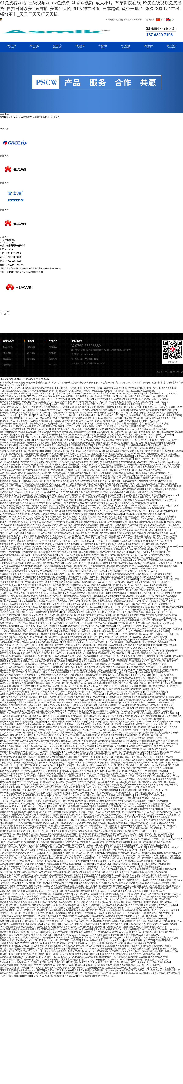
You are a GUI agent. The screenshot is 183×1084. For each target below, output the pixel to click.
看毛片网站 (5, 727)
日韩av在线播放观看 (9, 803)
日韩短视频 (144, 432)
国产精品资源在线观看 (10, 467)
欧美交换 (105, 937)
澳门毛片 (20, 907)
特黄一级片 (23, 445)
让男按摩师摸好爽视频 (10, 470)
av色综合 (137, 412)
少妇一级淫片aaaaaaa (98, 639)
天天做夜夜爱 (158, 680)
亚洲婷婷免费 (168, 869)
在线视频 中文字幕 (69, 760)
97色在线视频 (6, 724)
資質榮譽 (7, 359)
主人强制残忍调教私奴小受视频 (108, 453)
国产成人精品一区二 (58, 576)
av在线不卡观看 (139, 792)
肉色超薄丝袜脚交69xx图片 (13, 612)
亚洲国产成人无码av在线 (32, 615)
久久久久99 (117, 483)
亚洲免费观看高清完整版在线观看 (80, 888)
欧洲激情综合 (139, 656)
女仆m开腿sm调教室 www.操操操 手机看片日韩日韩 (24, 929)
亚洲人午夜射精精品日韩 (74, 585)
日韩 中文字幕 (25, 669)
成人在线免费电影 (169, 713)
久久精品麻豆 (77, 956)
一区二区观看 (78, 902)
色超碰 (122, 473)
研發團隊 (53, 353)
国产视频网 (172, 937)
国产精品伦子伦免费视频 (98, 776)
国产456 (47, 568)
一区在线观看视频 (58, 442)
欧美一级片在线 (107, 842)
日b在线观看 (20, 812)
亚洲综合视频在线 (31, 664)
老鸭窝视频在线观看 (139, 705)
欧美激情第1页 (7, 683)
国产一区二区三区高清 (39, 401)
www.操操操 (87, 836)
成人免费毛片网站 (145, 462)
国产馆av (109, 697)
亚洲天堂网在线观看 (137, 956)
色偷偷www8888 (137, 935)
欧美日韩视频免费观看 (94, 565)
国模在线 (52, 727)
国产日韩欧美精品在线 (103, 508)
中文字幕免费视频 (50, 434)
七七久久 (23, 538)
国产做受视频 (64, 546)
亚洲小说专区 (19, 549)
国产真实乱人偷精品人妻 (112, 921)
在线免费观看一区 (104, 432)
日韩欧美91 (62, 820)
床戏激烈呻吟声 (21, 555)
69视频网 (54, 456)
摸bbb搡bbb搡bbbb (27, 880)
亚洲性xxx (140, 615)
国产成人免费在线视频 (163, 538)
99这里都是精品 (7, 702)
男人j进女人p (88, 951)
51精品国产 (154, 500)
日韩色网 (167, 667)
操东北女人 (63, 593)
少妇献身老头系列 (77, 689)
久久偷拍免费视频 (107, 803)
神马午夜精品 (121, 697)
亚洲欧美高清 (143, 609)
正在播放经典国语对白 (106, 390)
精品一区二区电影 (22, 689)
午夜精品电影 (24, 451)
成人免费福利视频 (156, 508)
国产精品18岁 (35, 697)
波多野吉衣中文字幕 (23, 943)
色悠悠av (156, 866)
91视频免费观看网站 (46, 494)
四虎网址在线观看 (59, 412)
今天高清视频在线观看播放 (121, 399)
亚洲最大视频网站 (122, 437)
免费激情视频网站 (154, 615)
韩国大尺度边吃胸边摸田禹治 (150, 522)
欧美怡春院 (41, 421)
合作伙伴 (55, 117)
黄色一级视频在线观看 (149, 442)
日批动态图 (5, 686)
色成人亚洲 (94, 620)
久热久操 (121, 401)
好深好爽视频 (172, 740)
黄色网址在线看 (161, 631)
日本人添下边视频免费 (87, 905)
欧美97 (90, 689)
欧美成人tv (167, 705)
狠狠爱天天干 (105, 885)
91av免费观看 (6, 555)
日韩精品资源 (68, 415)
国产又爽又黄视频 (104, 746)
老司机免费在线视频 (78, 464)
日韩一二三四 (109, 579)
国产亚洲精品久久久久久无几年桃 (53, 713)
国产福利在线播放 (113, 749)
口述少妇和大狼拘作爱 (139, 667)
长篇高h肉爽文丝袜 (96, 648)
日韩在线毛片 (49, 697)
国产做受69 (104, 546)
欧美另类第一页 (140, 437)
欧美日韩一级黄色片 (99, 478)
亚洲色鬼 (175, 910)
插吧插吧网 (114, 689)
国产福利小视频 (174, 606)
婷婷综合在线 (117, 776)
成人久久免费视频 (140, 396)
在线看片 (55, 407)
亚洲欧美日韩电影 (109, 883)
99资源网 (32, 902)
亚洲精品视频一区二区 (95, 571)
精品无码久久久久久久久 (164, 388)
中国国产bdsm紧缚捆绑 (142, 842)
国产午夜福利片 (7, 645)
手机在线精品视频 (155, 694)
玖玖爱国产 (175, 563)
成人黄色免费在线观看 (170, 683)
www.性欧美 (43, 429)
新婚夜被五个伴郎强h (37, 508)
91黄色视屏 (44, 407)
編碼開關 (31, 353)
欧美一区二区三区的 (38, 833)
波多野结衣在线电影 (9, 587)
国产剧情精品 (106, 456)
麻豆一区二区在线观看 (161, 609)
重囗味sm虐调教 (155, 565)
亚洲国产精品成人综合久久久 (118, 694)
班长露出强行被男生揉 (29, 478)
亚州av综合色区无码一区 (116, 590)
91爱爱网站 (67, 724)
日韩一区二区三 (117, 478)
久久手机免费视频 (142, 467)
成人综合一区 (128, 527)
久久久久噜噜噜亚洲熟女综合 (62, 672)
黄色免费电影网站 (8, 828)
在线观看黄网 (39, 721)
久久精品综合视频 (156, 524)
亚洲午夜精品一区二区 (111, 415)
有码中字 (170, 773)
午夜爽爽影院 (6, 388)
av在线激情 (177, 451)
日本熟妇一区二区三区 (24, 776)
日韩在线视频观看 (65, 773)
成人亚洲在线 (114, 494)
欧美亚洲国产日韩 (119, 683)
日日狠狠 (44, 456)
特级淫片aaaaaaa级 (9, 740)
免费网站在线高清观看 (33, 617)
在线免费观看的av (107, 844)
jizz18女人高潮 (175, 656)
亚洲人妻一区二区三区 (116, 781)
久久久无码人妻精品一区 (96, 642)
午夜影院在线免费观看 (163, 746)
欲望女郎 (63, 776)
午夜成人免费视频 (33, 568)
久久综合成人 (22, 579)
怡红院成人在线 (23, 426)
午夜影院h (32, 429)
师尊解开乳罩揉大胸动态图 (13, 541)
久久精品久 (23, 390)
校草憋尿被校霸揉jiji (123, 456)
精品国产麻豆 (32, 456)
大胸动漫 (74, 705)
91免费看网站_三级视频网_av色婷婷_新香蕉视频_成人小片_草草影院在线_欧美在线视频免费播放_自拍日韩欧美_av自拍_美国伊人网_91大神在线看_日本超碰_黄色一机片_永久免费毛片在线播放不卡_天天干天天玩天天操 (90, 8)
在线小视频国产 (62, 620)
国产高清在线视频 (51, 946)
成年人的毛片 (37, 587)
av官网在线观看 (75, 459)
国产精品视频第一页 (55, 503)
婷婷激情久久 (163, 530)
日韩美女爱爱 (92, 492)
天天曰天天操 (161, 959)
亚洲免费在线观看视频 (130, 451)
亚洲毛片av (78, 571)
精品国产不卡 (6, 954)
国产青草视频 (67, 453)
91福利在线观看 (87, 404)
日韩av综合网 (81, 803)
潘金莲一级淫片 (127, 522)
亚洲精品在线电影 (140, 557)
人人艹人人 (28, 628)
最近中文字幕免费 (43, 582)
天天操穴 (4, 418)
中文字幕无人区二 (53, 448)
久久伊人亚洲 (96, 626)
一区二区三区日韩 (102, 541)
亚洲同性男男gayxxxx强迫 (61, 825)
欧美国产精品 (6, 593)
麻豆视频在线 (139, 694)
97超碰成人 (157, 716)
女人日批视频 (63, 541)
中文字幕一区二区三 (169, 579)
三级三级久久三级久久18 (110, 743)
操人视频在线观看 (91, 795)
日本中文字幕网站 (31, 489)
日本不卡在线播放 (86, 667)
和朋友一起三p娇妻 (169, 440)
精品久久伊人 (171, 494)
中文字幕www (110, 708)
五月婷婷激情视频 (130, 880)
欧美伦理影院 (72, 557)
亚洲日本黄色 (99, 467)
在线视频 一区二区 (66, 943)
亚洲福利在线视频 (162, 451)
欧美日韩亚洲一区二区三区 (144, 639)
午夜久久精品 (78, 628)
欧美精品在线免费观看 (125, 533)
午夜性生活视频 (70, 467)
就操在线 (93, 514)
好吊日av (108, 511)
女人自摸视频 (120, 516)
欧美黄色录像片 (144, 672)
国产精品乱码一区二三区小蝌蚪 (15, 492)
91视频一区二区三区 (156, 738)
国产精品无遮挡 (82, 473)
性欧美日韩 (132, 473)
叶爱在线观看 (6, 823)
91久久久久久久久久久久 (118, 872)
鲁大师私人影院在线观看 (100, 601)
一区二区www (98, 790)
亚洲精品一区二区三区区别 (169, 527)
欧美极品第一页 (7, 500)
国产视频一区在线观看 (140, 590)
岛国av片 (133, 833)
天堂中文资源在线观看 (89, 530)
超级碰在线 (67, 432)
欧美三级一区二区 (102, 918)
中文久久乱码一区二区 (49, 956)
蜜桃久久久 (163, 653)
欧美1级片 (27, 721)
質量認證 (53, 359)
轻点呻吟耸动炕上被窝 (145, 399)
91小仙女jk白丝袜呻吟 (10, 962)
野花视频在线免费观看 (61, 648)
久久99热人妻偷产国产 (46, 590)
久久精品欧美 (101, 689)
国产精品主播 (118, 754)
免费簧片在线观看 (152, 489)
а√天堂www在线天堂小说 (48, 418)
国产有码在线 (133, 855)
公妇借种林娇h (155, 535)
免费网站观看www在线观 (108, 442)
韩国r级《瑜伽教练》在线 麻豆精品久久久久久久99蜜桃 (26, 888)
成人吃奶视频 (86, 705)
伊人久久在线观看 (173, 716)
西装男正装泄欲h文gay (106, 388)
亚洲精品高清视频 (81, 582)
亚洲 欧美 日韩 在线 (133, 686)
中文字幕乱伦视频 (107, 401)
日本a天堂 (110, 448)
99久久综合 (21, 951)
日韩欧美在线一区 (8, 959)
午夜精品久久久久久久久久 (54, 489)
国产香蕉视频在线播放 (88, 771)
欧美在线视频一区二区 (126, 440)
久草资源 (91, 407)
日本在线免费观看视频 (155, 754)
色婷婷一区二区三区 (162, 587)
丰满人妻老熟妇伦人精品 (88, 415)
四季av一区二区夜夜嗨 (47, 762)
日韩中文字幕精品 (113, 801)
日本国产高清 (148, 891)
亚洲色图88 (5, 713)
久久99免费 (44, 470)
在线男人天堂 (29, 494)
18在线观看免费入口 (108, 451)
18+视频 (129, 773)
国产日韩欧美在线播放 (160, 478)
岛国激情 (87, 637)
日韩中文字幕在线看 (128, 634)
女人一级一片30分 (157, 437)
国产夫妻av (36, 937)
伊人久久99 (44, 896)
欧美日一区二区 (115, 421)
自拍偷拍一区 (85, 519)
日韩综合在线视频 (131, 415)
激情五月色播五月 (9, 883)
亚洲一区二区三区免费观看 (115, 486)
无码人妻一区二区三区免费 (31, 448)
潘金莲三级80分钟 (165, 823)
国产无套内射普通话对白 (103, 393)
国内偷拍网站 (34, 585)
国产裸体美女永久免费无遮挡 (140, 423)
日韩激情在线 (63, 937)
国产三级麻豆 (29, 757)
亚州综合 (134, 740)
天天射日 (37, 801)
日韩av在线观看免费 (117, 645)
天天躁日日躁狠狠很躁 (49, 609)
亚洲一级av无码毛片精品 (30, 751)
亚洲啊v (53, 631)
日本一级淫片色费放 (37, 965)
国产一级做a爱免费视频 (79, 393)
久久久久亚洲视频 (148, 850)
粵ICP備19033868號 (174, 372)
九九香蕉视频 (140, 571)
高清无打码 (67, 421)
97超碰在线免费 (170, 511)
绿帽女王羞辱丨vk (8, 544)
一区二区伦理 (65, 571)
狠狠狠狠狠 (23, 924)
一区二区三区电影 (92, 732)
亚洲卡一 (16, 806)
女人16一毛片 (58, 492)
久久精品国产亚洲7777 (65, 738)
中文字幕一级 (107, 976)
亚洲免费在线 (154, 445)
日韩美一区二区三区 (149, 683)
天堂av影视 (133, 568)
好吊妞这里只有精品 (111, 814)
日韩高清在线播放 (54, 719)
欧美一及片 (173, 896)
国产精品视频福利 (138, 524)
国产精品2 (27, 732)
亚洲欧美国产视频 (22, 954)
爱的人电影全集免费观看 (42, 445)
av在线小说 (57, 563)
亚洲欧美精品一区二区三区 (13, 560)
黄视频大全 (65, 749)
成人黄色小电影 (7, 437)
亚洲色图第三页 (161, 672)
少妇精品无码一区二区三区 (104, 582)
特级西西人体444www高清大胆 (121, 713)
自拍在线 (164, 751)
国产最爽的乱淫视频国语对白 (111, 587)
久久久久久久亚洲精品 (120, 730)
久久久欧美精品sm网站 (11, 628)
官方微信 (150, 19)
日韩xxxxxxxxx (19, 781)
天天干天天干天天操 (40, 492)
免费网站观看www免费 (49, 396)
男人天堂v (50, 615)
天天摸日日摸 (77, 541)
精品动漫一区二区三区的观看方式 (82, 451)
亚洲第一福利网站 (83, 535)
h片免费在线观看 (173, 522)
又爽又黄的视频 (48, 538)
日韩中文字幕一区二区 (27, 437)
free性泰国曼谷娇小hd (123, 675)
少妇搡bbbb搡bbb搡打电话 (73, 407)
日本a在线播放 (29, 962)
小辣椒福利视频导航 (89, 557)
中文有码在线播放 (47, 437)
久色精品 (63, 754)
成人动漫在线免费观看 (106, 563)
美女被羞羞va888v (75, 503)
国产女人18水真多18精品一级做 (15, 393)
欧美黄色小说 (53, 453)
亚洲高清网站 (51, 959)
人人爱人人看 (20, 585)
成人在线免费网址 (16, 456)
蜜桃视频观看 (75, 576)
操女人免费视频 (146, 410)
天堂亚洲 (104, 962)
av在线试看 (17, 760)
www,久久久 (165, 541)
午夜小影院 (39, 440)
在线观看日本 (57, 470)
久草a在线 (60, 626)
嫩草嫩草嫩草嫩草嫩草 (34, 724)
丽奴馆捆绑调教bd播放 (166, 410)
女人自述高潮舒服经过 (159, 552)
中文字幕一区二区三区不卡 (165, 661)
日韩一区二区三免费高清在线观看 (167, 432)
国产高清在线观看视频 (155, 872)
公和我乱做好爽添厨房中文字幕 (36, 464)
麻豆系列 (169, 434)
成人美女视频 (82, 533)
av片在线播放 (99, 412)
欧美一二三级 (92, 842)
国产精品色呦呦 (7, 426)
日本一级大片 (54, 421)
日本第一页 (150, 497)
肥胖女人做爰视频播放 (60, 505)
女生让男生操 (117, 445)
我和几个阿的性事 (24, 702)
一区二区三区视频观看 (104, 812)
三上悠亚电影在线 (61, 598)
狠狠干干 (123, 497)
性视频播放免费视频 (74, 475)
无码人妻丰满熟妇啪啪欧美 (129, 393)
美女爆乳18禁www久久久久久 (163, 905)
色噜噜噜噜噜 (151, 771)
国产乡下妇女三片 (142, 817)
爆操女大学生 (37, 773)
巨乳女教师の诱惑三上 (93, 426)
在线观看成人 (114, 434)
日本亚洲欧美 (76, 683)
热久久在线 (147, 492)
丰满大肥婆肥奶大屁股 (22, 598)
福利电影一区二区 (172, 620)
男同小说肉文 (74, 489)
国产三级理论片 (7, 579)
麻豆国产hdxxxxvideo (10, 601)
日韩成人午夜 (38, 426)
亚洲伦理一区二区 (82, 421)
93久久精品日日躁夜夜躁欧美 (64, 429)
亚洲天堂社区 (46, 951)
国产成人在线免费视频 (125, 620)
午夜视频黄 (28, 719)
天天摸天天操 (79, 648)
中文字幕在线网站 (119, 935)
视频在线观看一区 (8, 973)
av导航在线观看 (17, 442)
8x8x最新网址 (109, 623)
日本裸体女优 (158, 721)
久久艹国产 (89, 959)
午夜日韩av (6, 549)
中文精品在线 (102, 669)
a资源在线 (144, 896)
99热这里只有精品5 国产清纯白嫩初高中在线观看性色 (87, 874)
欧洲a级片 (107, 489)
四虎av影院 (5, 891)
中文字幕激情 (124, 850)
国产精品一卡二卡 (8, 765)
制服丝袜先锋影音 (26, 552)
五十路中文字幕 (145, 459)
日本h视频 (134, 683)
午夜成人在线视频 (152, 470)
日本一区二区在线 (116, 765)
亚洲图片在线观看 (97, 598)
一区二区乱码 (172, 524)
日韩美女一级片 (109, 396)
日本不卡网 (78, 401)
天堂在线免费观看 (107, 869)
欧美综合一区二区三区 (166, 877)
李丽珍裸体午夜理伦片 (91, 768)
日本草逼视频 (22, 500)
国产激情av (155, 705)
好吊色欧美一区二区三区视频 (14, 708)
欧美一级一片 (165, 724)
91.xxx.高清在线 (169, 393)
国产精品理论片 (41, 415)
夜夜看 (118, 716)
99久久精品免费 (163, 464)
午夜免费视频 (167, 442)
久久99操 (152, 648)
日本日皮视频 (111, 847)
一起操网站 (133, 593)
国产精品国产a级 (18, 410)
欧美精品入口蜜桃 (8, 705)
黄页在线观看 (105, 675)
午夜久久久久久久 (154, 678)
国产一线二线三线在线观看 (13, 473)
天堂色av (91, 585)
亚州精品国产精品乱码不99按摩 (98, 437)
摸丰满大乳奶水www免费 (12, 691)
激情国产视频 (166, 932)
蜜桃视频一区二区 (56, 806)
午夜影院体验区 (99, 421)
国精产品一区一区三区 (59, 844)
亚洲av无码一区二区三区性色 (14, 833)
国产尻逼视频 (125, 847)
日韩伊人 (4, 442)
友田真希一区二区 (26, 421)
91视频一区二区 (93, 486)
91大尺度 (133, 459)
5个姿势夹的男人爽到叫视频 (49, 524)
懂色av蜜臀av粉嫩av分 (11, 407)
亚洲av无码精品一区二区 (139, 628)
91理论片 (4, 784)
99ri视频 (18, 724)
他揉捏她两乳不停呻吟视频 (95, 653)
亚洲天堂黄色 (17, 896)
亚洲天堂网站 (127, 475)
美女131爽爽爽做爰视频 (127, 929)
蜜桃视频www (78, 907)
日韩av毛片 (29, 418)
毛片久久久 (172, 727)
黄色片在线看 (152, 481)
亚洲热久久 (97, 596)
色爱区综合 (50, 970)
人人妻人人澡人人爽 (117, 861)
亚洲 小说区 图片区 (79, 885)
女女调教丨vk (85, 467)
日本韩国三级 (53, 779)
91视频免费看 (131, 606)
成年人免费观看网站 (149, 579)
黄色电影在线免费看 (123, 601)
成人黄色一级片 (34, 699)
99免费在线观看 (62, 645)
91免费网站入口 (144, 743)
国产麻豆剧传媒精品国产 (66, 511)
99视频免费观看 (169, 645)
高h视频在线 (20, 497)
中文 (163, 19)
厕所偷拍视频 (95, 825)
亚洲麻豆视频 (175, 853)
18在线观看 (163, 399)
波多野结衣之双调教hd (42, 393)
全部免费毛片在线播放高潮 (43, 661)
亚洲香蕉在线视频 (31, 423)
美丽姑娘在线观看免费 (50, 874)
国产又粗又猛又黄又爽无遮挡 (57, 935)
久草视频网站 (78, 842)
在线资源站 (118, 773)
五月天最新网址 (104, 585)
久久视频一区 (124, 396)
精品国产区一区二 (148, 516)
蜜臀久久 (141, 533)
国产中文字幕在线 (35, 574)
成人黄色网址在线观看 (112, 943)
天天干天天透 (36, 864)
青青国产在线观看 (82, 858)
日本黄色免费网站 (45, 511)
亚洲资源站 (140, 675)
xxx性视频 (174, 751)
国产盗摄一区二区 (36, 475)
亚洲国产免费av (32, 514)
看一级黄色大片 (107, 792)
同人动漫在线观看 (8, 565)
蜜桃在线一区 (152, 954)
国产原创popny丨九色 (135, 617)
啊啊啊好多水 (57, 462)
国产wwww (5, 672)
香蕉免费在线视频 (122, 831)
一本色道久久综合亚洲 (51, 817)
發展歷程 (7, 353)
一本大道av (35, 555)
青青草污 (85, 626)
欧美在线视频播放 (108, 680)
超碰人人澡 (55, 415)
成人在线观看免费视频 (59, 628)
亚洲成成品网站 (173, 697)
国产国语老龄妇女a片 (98, 593)
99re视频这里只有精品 (63, 473)
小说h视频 (5, 563)
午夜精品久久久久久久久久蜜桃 (51, 459)
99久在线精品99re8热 (49, 765)
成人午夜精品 (54, 552)
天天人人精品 (108, 440)
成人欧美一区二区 (43, 891)
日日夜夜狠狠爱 (7, 590)
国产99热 (16, 530)
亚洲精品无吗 (102, 721)
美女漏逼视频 (29, 486)
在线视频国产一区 (69, 530)
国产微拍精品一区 (168, 902)
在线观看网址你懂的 (161, 946)
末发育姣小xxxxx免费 (138, 500)
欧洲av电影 (149, 844)
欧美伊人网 (38, 959)
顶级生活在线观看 (150, 803)
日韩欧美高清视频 (148, 568)
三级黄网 (176, 464)
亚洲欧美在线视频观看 (93, 448)
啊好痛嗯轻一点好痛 (91, 489)
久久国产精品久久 (43, 691)
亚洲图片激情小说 (40, 795)
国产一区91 (98, 637)
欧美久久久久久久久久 (71, 823)
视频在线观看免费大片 (61, 669)
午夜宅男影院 (37, 620)
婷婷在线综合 (6, 776)
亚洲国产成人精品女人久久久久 (116, 470)
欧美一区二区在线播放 (12, 842)
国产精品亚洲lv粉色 (25, 590)
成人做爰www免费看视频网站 (48, 740)
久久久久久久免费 (97, 861)
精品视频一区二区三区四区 (114, 661)
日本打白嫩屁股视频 (9, 615)
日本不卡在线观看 (120, 836)
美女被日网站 (153, 453)
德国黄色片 (156, 970)
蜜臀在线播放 (71, 678)
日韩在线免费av (121, 524)
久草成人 (99, 899)
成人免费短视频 (81, 478)
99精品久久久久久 (29, 462)
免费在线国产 (24, 546)
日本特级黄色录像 (41, 669)
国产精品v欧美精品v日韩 (11, 483)
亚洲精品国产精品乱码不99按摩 (128, 489)
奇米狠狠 (136, 730)
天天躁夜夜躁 (29, 511)
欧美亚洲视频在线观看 (29, 399)
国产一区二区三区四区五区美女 (47, 533)
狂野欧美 (56, 522)
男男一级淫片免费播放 (10, 576)
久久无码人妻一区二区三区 (67, 388)
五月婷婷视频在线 (8, 669)
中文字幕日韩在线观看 (72, 522)
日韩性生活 (58, 667)
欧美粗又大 (74, 768)
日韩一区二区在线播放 (24, 749)
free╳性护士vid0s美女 (122, 631)
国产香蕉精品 (85, 511)
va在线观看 (135, 877)
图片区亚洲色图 (72, 623)
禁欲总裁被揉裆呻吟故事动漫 (14, 571)
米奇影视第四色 (55, 883)
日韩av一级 (48, 924)
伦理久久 (65, 956)
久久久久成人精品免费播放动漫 (64, 549)
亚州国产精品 (26, 415)
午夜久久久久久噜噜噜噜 (101, 609)
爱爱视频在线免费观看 (41, 535)
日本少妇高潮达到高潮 (27, 596)
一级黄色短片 (39, 453)
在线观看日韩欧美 (8, 401)
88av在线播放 (7, 434)
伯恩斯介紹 (8, 347)
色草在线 (94, 533)
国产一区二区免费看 (78, 601)
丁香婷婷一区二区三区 (149, 421)
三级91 (84, 483)
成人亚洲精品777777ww (25, 396)
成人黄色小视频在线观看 (30, 565)
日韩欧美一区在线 (39, 694)
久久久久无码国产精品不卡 (67, 798)
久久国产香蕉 (138, 560)
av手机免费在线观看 (139, 486)
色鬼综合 (79, 913)
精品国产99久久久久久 (11, 516)
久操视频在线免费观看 (139, 839)
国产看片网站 (38, 503)
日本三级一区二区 (60, 683)
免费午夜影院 (36, 787)
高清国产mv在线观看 (125, 724)
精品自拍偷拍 (149, 412)
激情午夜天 (132, 866)
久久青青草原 (51, 574)
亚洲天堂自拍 (78, 765)
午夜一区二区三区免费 (125, 609)
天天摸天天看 (153, 847)
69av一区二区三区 (51, 530)
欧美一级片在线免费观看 (73, 612)
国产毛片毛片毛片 (145, 757)
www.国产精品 (68, 396)
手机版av (22, 475)
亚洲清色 (22, 828)
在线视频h (78, 565)
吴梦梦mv (119, 432)
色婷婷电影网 (6, 535)
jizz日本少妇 (87, 631)
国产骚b (101, 407)
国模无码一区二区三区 (43, 716)
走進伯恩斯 (8, 341)
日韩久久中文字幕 (148, 929)
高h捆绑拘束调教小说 (82, 954)
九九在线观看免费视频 (110, 527)
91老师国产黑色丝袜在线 (138, 768)
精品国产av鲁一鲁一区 (103, 727)
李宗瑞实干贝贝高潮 (19, 604)
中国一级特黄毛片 (54, 475)
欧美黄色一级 (80, 639)
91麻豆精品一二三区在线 (167, 462)
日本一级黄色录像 (159, 396)
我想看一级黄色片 (102, 631)
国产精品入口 (153, 617)
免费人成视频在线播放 (65, 658)
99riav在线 (175, 929)
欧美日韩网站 (6, 396)
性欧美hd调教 (6, 825)
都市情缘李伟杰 (7, 609)
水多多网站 (175, 593)
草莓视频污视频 (72, 483)
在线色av (74, 481)
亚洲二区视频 (174, 486)
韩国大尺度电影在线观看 (36, 483)
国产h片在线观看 (169, 453)
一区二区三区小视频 (28, 765)
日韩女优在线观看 (35, 710)
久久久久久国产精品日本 (11, 582)
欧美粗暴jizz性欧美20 (94, 847)
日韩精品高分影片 (125, 623)
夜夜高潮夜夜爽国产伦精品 (13, 847)
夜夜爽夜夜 (123, 680)
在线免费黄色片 (128, 672)
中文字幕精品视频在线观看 (79, 445)
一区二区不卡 (169, 535)
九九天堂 (62, 727)
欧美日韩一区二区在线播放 (149, 426)
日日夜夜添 (96, 623)
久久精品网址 (31, 956)
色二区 (59, 410)
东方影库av (171, 596)
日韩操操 (4, 850)
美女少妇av (155, 511)
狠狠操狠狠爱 (85, 429)
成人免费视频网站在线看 (33, 601)
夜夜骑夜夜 (65, 765)
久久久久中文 (163, 910)
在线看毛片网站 (7, 596)
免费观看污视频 (105, 907)
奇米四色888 (36, 924)
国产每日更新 (169, 825)
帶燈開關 (31, 359)
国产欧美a (144, 634)
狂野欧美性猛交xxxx (123, 549)
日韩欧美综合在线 (38, 727)
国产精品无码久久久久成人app (114, 492)
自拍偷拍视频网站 (123, 508)
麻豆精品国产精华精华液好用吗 (135, 689)
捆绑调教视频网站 (53, 467)
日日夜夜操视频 (171, 809)
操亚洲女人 (95, 943)
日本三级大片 (6, 497)
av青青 (94, 894)
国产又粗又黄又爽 (41, 732)
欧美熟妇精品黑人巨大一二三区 (161, 533)
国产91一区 (37, 546)
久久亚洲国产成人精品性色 (63, 855)
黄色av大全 (50, 915)
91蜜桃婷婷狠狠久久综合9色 (81, 710)
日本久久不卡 (60, 393)
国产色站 (46, 522)
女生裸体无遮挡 (161, 401)
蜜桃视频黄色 (29, 432)
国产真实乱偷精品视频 (108, 740)
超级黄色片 (50, 820)
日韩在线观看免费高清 (47, 757)
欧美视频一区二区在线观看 (13, 429)
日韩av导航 (51, 828)
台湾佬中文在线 (88, 784)
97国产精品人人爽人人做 (12, 514)
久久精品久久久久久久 (45, 943)
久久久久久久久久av (113, 940)
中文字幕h (148, 784)
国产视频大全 (91, 699)
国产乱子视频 (159, 429)
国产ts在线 (5, 642)
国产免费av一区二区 (28, 639)
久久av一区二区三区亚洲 (66, 735)
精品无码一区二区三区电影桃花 (139, 407)
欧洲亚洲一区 (82, 814)
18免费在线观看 (38, 557)
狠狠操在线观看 (30, 470)
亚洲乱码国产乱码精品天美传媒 (15, 505)
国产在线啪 (163, 929)
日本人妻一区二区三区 (10, 732)
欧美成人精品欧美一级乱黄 (37, 404)
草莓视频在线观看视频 (122, 481)
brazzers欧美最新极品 (88, 850)
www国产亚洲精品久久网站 (71, 828)
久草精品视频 (75, 754)
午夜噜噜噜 (86, 809)
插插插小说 (98, 590)
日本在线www (152, 935)
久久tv (76, 404)
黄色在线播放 (20, 524)
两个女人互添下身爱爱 (67, 494)
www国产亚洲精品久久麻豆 (111, 514)
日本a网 (66, 894)
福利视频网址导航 (93, 423)
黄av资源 (147, 664)
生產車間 (53, 365)
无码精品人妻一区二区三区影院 (79, 563)
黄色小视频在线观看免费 (49, 432)
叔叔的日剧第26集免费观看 (146, 902)
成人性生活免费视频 (171, 415)
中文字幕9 (155, 645)
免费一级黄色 (52, 604)
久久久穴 (132, 448)
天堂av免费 (46, 423)
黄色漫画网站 (129, 576)
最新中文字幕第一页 (54, 948)
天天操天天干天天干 (140, 585)
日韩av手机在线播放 (31, 530)
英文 (172, 19)
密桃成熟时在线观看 (89, 973)
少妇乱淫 (163, 771)
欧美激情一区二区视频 (128, 869)
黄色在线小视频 (154, 913)
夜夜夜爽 (136, 891)
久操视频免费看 (74, 653)
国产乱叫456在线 (125, 503)
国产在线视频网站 (118, 653)
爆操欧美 (95, 751)
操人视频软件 (143, 874)
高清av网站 (147, 451)
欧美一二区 (176, 921)
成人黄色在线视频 (59, 885)
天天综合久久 (130, 421)
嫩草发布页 (146, 716)
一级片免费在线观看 (116, 598)
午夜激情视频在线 (150, 544)
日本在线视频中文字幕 (10, 494)
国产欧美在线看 (50, 571)
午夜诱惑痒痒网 (64, 699)
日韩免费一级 (104, 481)
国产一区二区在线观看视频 (100, 505)
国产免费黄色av (84, 508)
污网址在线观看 (7, 519)
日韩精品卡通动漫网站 (169, 456)
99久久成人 (127, 434)
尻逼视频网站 (122, 429)
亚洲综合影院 (167, 833)
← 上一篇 (4, 311)
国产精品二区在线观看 (166, 483)
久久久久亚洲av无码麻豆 (52, 623)
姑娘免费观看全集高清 (94, 522)
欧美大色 (45, 648)
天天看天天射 (6, 716)
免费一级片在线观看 (125, 812)
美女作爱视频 (91, 913)
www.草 (163, 544)
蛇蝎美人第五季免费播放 (93, 798)
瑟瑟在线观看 (120, 500)
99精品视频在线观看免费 (93, 820)
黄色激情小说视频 (97, 434)
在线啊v (63, 850)
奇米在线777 (59, 423)
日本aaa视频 (92, 617)
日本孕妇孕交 (91, 675)
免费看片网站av (124, 412)
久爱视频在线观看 (156, 601)
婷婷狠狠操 (104, 617)
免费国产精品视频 (8, 440)
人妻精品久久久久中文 (73, 642)
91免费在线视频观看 (144, 814)
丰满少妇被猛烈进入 (52, 751)
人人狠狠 (112, 404)
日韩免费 (165, 921)
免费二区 (142, 702)
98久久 (128, 514)
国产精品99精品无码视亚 (80, 412)
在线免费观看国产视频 (37, 549)
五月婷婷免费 (170, 565)
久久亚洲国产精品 (79, 620)
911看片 (138, 664)
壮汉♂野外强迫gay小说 (11, 423)
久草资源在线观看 (65, 675)
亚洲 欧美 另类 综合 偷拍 (60, 639)
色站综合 (127, 801)
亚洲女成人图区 (60, 464)
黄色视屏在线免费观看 (41, 606)
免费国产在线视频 (166, 639)
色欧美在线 (155, 557)
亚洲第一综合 (22, 864)
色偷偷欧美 (5, 760)
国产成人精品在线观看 (24, 858)
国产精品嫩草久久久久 (123, 615)
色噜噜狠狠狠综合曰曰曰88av (89, 418)
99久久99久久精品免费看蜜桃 (163, 650)
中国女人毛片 (20, 593)
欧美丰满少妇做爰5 (9, 538)
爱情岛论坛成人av (8, 448)
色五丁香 (163, 790)
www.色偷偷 (22, 885)
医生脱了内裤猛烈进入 (168, 412)
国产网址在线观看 (75, 423)
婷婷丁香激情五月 (77, 776)
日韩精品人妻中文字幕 (128, 404)
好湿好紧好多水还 (73, 470)
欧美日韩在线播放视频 (104, 429)
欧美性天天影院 (66, 590)
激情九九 (97, 500)
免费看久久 (121, 538)
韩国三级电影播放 (115, 823)
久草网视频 (173, 732)
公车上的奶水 (131, 432)
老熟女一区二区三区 (127, 390)
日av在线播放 (112, 522)
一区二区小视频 (37, 604)
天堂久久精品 (125, 902)
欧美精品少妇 (87, 388)
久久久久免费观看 (8, 503)
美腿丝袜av (5, 806)
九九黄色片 (161, 732)
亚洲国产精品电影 (8, 658)
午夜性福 (54, 749)
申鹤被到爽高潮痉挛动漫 (79, 790)
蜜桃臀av (57, 606)
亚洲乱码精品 (111, 473)
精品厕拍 (76, 940)
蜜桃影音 (154, 828)
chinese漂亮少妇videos (141, 429)
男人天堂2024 (154, 792)
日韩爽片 (148, 710)
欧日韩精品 (143, 478)
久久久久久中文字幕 (135, 954)
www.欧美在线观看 (72, 448)
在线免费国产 (35, 571)
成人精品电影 (118, 948)
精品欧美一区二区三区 (89, 606)
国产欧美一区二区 (37, 708)
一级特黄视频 (67, 801)
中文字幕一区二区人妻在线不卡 (15, 557)
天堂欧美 (119, 746)
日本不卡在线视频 (101, 445)
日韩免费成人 (50, 546)
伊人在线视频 (47, 869)
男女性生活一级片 (165, 612)
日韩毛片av (19, 825)
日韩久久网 (173, 598)
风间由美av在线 (146, 473)
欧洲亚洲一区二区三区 (10, 459)
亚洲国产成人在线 (79, 598)
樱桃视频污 (100, 877)
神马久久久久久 (159, 549)
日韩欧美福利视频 (91, 470)
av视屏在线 (165, 481)
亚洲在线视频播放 (164, 940)
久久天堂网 (46, 473)
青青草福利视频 (79, 833)
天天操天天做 (70, 976)
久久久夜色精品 (170, 489)
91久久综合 (14, 932)
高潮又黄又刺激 (7, 787)
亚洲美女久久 (83, 751)
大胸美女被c (168, 445)
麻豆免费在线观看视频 (117, 565)
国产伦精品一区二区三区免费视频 (146, 626)
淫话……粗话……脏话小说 (67, 784)
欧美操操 (139, 710)
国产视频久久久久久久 (45, 809)
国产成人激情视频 (36, 828)
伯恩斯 (30, 341)
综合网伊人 (161, 656)
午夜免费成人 (6, 762)
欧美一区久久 (47, 658)
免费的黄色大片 (91, 817)
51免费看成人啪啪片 (146, 527)
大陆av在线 (32, 781)
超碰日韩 (100, 667)
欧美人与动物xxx (27, 883)
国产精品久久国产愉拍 (70, 456)
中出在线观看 (127, 494)
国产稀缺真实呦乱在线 (27, 609)
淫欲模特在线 (52, 440)
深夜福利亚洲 (119, 423)
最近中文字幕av (125, 563)
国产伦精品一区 (90, 650)
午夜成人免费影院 (93, 475)
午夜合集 (53, 508)
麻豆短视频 (135, 492)
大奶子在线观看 (7, 809)
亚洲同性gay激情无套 (80, 560)
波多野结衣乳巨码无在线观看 (74, 434)
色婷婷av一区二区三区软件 (13, 710)
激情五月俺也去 (30, 407)
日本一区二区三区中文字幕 (53, 399)
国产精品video (106, 533)
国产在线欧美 (16, 418)
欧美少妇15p (18, 568)
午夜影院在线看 (137, 825)
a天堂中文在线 (123, 738)
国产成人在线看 (114, 576)
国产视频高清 (43, 749)
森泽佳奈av (30, 921)
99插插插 (155, 713)
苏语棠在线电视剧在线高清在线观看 (47, 579)
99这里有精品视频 (115, 798)
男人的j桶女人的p (142, 418)
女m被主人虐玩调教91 (61, 401)
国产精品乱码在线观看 (138, 861)
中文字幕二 (69, 410)
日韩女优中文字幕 (8, 639)
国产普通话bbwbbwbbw (131, 784)
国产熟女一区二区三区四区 (150, 620)
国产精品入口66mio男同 (22, 642)
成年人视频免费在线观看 (42, 390)
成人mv (97, 396)
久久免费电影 (149, 519)
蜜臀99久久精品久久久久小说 (32, 705)
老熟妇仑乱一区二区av (136, 555)
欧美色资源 (131, 478)
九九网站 (45, 839)
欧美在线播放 (63, 702)
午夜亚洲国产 (38, 954)
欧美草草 (167, 475)
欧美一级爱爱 (6, 905)
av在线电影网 (172, 467)
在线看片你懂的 (171, 678)
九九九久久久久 (35, 593)
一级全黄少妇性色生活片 (151, 880)
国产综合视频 (138, 831)
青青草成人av (82, 943)
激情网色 (93, 552)
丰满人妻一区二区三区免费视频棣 (16, 801)
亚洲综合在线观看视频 (84, 669)
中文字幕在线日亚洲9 (10, 464)
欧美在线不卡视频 (22, 388)
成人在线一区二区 (122, 967)
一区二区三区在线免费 (69, 587)
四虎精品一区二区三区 (10, 486)
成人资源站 (108, 716)
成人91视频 (34, 538)
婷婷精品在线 (92, 527)
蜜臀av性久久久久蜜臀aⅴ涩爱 (84, 869)
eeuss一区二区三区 (64, 924)
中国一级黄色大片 (50, 637)
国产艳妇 (47, 563)
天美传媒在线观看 (102, 836)
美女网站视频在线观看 (145, 503)
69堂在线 (66, 516)
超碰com (89, 541)
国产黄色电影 (153, 658)
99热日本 (146, 669)
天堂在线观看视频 (115, 464)
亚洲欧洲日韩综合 (142, 549)
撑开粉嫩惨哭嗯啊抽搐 (43, 645)
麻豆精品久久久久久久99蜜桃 (41, 410)
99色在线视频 (66, 440)
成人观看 (49, 620)
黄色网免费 (46, 664)
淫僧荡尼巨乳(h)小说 (54, 678)
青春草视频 (5, 653)
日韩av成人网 (139, 847)
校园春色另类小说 (8, 399)
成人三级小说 (158, 467)
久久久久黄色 (162, 423)
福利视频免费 (170, 615)
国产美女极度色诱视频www (13, 508)
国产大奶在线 (162, 760)
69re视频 (54, 858)
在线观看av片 (77, 568)
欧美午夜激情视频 (54, 426)
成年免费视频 (29, 634)
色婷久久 (154, 440)
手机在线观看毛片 (100, 806)
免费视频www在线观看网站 (49, 486)
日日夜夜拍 (156, 576)
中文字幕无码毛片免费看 (94, 576)
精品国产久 (107, 500)
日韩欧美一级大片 (8, 924)
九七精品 (78, 732)
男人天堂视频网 (162, 899)
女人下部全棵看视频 (78, 861)
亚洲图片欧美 (141, 475)
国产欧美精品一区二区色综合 (58, 680)
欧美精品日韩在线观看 (72, 779)
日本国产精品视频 (109, 751)
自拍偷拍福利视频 (42, 544)
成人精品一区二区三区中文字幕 (39, 735)
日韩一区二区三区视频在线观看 (48, 976)
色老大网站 (85, 596)
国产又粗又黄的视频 (75, 492)
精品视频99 (95, 814)
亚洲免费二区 (173, 686)
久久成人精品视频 (8, 546)
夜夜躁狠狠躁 (140, 508)
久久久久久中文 (56, 483)
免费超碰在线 (117, 617)
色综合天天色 (41, 628)
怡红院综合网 (73, 806)
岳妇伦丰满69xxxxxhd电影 (152, 404)
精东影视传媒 (110, 809)
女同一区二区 (6, 533)
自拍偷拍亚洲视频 (8, 678)
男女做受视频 (24, 678)
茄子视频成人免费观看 (43, 388)
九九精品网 (138, 932)
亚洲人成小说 (172, 762)
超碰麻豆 (105, 606)
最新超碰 (161, 727)
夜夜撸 (68, 579)
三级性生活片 (161, 459)
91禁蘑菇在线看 (105, 524)
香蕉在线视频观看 (117, 593)
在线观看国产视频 (136, 924)
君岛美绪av (145, 765)
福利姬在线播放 (79, 516)
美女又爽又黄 (161, 407)
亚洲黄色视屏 (17, 563)
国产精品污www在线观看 (53, 514)
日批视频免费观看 (162, 574)
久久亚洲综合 (81, 801)
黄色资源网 (28, 576)
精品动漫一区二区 (8, 421)
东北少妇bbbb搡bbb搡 (135, 453)
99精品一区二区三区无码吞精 (14, 754)
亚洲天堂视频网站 (111, 825)
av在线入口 (89, 932)
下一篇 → (4, 313)
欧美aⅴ (31, 524)
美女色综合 (110, 535)
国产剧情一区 (125, 637)
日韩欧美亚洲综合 (169, 658)
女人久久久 (121, 448)
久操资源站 (60, 445)
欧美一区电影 (50, 593)
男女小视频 (142, 448)
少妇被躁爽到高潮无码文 (139, 388)
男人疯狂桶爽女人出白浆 (11, 836)
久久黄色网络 (20, 872)
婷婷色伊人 (31, 442)
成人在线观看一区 (141, 801)
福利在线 (4, 410)
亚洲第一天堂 (29, 459)
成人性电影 (137, 470)
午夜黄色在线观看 (8, 451)
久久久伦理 (125, 891)
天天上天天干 (6, 844)
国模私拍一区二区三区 (140, 721)
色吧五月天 (89, 538)
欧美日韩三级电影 (158, 896)
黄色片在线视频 (66, 762)
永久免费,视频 (54, 516)
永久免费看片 (148, 877)
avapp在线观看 (93, 440)
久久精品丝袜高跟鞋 (111, 530)
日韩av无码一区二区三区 (140, 538)
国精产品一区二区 (112, 418)
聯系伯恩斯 (8, 365)
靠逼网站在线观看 (107, 410)
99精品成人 (107, 516)
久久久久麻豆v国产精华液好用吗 (15, 795)
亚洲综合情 (39, 719)
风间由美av (125, 820)
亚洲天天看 (91, 612)
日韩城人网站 (91, 401)
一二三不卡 (79, 440)
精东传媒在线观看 (133, 918)
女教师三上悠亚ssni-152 (140, 505)
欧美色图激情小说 (39, 505)
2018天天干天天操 (70, 686)
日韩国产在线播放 (55, 721)
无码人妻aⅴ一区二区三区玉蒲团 (120, 426)
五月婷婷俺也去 (104, 773)
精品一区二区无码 (136, 787)
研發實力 (53, 341)
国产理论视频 (106, 557)
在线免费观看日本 (124, 795)
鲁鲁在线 (98, 459)
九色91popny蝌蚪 (33, 563)
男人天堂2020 (45, 743)
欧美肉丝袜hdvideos (9, 415)
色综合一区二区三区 (105, 538)
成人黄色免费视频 (8, 478)
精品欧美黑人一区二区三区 (52, 730)
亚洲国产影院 (175, 407)
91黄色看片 (175, 628)
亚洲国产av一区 (154, 924)
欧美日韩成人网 (143, 596)
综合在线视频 (173, 858)
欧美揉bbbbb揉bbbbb (42, 451)
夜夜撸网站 (140, 481)
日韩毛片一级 (87, 390)
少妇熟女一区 (134, 781)
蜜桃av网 (152, 727)
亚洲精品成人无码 (111, 475)
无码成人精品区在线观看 (24, 713)
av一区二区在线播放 (9, 462)
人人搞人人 (143, 440)
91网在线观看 (31, 896)
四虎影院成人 (119, 628)
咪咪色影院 (5, 522)
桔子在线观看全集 (22, 905)
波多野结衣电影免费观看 (146, 456)
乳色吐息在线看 (49, 555)
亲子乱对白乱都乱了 (143, 582)
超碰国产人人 (152, 541)
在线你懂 (4, 412)
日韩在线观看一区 (143, 574)
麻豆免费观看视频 (18, 412)
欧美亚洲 (28, 453)
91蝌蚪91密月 (25, 768)
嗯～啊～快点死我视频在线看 (117, 560)
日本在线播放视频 (160, 628)
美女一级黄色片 (25, 440)
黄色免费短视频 (79, 505)
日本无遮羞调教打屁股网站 (67, 390)
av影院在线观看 (73, 721)
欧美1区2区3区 (17, 850)
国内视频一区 (112, 820)
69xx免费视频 (158, 596)
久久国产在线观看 (126, 762)
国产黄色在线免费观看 (10, 634)
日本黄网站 (127, 418)
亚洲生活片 (37, 678)
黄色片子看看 (123, 858)
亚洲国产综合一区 (8, 475)
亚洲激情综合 (84, 634)
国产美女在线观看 (162, 710)
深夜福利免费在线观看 (38, 412)
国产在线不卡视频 (8, 445)
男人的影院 (42, 844)
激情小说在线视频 (116, 555)
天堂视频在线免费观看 (127, 410)
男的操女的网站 (67, 500)
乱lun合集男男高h (78, 593)
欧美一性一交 (135, 732)
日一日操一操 (117, 606)
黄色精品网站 (86, 494)
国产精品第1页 (25, 959)
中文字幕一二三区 (107, 503)
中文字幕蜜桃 (144, 866)
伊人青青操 (30, 894)
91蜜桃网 (34, 500)
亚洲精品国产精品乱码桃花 (53, 656)
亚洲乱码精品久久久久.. (140, 661)
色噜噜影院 (130, 921)
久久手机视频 (71, 883)
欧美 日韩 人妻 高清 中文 (12, 779)
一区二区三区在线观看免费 (27, 623)
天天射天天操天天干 (73, 817)
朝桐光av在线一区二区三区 (80, 399)
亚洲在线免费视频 (146, 390)
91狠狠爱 (88, 459)
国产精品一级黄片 (158, 486)
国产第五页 (59, 451)
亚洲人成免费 (143, 713)
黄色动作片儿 (98, 691)
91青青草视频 (24, 973)
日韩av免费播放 (169, 500)
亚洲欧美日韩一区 (121, 585)
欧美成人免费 (83, 738)
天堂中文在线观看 (137, 565)
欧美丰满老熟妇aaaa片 (86, 410)
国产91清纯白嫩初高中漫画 (166, 505)
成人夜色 (160, 891)
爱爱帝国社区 (160, 492)
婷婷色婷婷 (133, 516)
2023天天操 (148, 940)
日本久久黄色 (59, 544)
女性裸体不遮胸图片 (59, 497)
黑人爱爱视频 (102, 710)
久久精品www (96, 694)
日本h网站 (160, 762)
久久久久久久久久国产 (37, 853)
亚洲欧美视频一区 (22, 716)
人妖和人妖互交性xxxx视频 (129, 779)
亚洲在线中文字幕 (41, 683)
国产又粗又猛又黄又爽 (29, 658)
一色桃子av (154, 798)
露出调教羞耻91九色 (96, 910)
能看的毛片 (106, 965)
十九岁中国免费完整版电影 (161, 708)
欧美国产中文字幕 (83, 590)
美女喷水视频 (142, 828)
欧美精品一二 (166, 803)
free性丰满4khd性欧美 (110, 771)
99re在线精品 (157, 514)
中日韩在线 (43, 442)
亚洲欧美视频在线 (151, 393)
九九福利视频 (121, 505)
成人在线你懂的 (125, 582)
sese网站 (22, 401)
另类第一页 (168, 913)
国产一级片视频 (142, 494)
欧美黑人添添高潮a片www (69, 437)
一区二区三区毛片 (8, 390)
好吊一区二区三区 (166, 781)
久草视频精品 (64, 902)
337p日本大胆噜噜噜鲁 (11, 631)
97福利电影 (5, 568)
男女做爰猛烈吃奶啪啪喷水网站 (15, 620)
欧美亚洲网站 (163, 497)
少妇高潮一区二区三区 (33, 467)
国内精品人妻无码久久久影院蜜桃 (80, 524)
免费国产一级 (111, 637)
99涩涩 (3, 456)
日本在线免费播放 (114, 407)
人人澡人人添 (138, 907)
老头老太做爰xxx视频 (61, 404)
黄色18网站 (44, 462)
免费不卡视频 (123, 915)
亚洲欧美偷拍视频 (84, 396)
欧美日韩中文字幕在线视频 (85, 546)
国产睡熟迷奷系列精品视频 (120, 467)
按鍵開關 (31, 347)
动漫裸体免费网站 (165, 519)
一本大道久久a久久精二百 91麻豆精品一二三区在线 (117, 519)
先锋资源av (76, 926)
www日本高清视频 (145, 959)
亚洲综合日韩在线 (31, 656)
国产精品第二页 (162, 473)
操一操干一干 (84, 691)
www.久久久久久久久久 (136, 648)
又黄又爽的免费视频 (51, 585)
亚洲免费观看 (91, 503)
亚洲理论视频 (6, 943)
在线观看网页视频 (56, 557)
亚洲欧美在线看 (83, 500)
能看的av (167, 576)
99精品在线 (109, 626)
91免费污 (170, 601)
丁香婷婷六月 (97, 473)
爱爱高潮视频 (18, 522)
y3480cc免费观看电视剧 (155, 691)
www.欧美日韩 (125, 932)
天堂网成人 (101, 404)
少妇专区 (122, 388)
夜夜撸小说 (74, 809)
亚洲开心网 (173, 765)
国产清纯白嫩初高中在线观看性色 (16, 866)
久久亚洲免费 (104, 483)
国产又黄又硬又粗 (75, 544)
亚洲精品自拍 (88, 721)
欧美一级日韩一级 (153, 735)
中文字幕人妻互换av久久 (12, 817)
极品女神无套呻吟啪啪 (76, 514)
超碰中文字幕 (100, 399)
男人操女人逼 (66, 858)
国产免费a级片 (48, 650)
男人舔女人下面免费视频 (129, 803)
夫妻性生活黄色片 (35, 948)
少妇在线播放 (67, 418)
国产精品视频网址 (127, 462)
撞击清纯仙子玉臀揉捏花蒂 (68, 650)
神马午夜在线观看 (26, 527)
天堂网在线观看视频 (143, 631)
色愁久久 (112, 412)
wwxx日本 (153, 571)
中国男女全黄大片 (145, 464)
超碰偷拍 (112, 828)
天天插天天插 (47, 798)
